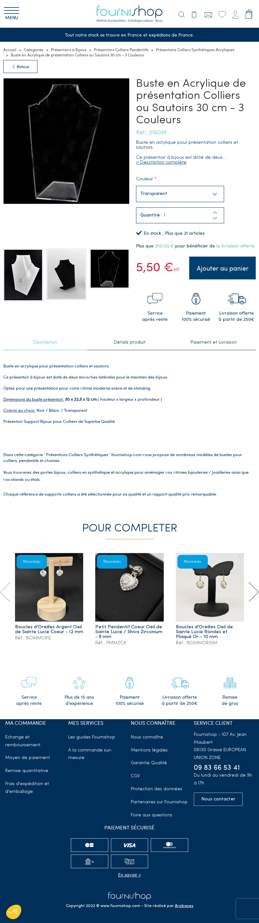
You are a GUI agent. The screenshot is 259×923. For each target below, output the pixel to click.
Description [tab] (45, 342)
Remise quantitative (26, 770)
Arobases (184, 906)
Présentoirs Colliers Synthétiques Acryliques (195, 49)
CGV (135, 776)
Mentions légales (149, 750)
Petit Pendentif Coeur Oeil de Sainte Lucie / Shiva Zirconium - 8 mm (128, 632)
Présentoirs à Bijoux (68, 49)
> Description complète (161, 162)
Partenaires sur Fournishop (159, 802)
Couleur (144, 179)
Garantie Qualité (149, 763)
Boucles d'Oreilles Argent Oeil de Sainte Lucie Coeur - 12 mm (49, 629)
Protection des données (156, 789)
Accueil (9, 49)
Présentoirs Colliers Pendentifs (121, 49)
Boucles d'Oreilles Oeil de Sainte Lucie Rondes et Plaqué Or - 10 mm (204, 632)
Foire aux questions (151, 815)
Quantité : (151, 215)
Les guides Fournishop (91, 737)
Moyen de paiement (27, 757)
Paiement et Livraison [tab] (213, 342)
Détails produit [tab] (129, 342)
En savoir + (129, 874)
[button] (215, 218)
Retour (20, 66)
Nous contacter (218, 799)
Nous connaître (147, 737)
